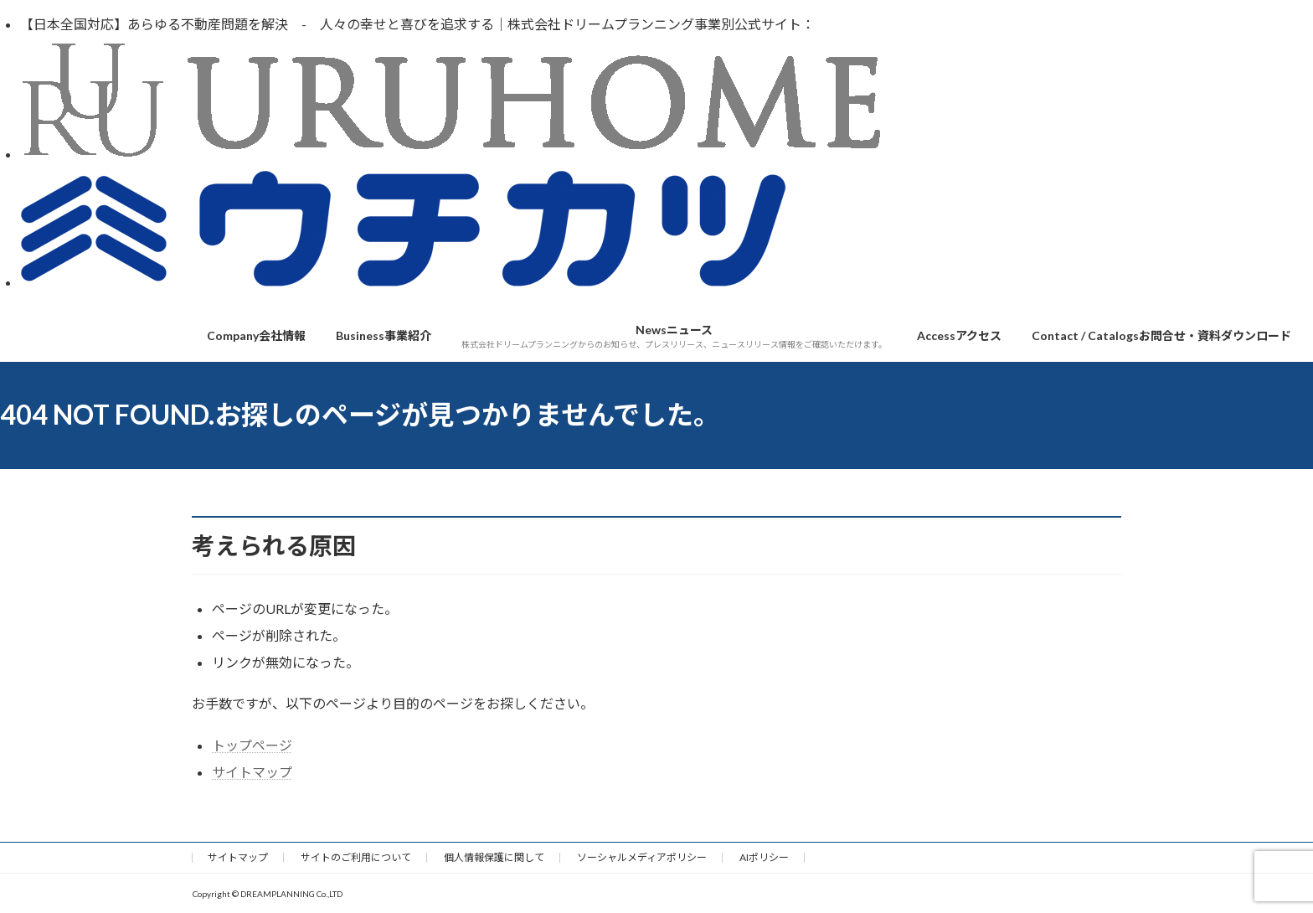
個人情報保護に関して (494, 857)
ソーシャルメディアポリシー (642, 857)
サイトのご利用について (356, 857)
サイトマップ (252, 772)
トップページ (252, 745)
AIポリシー (764, 857)
